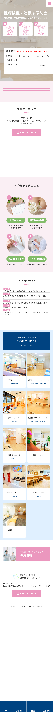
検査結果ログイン (26, 101)
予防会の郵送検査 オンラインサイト (26, 110)
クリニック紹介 (26, 92)
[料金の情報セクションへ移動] (33, 706)
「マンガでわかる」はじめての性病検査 (26, 128)
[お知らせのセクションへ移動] (46, 706)
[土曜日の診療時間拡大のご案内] (27, 371)
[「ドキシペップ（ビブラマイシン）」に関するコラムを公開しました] (27, 384)
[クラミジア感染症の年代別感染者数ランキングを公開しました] (27, 348)
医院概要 (26, 680)
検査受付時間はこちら (28, 68)
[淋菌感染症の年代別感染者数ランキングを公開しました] (27, 336)
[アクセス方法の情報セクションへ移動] (20, 706)
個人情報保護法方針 (26, 687)
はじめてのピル (26, 137)
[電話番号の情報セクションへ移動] (6, 706)
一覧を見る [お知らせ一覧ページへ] (26, 400)
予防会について (27, 683)
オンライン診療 (26, 119)
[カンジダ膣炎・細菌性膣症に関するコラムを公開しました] (27, 360)
